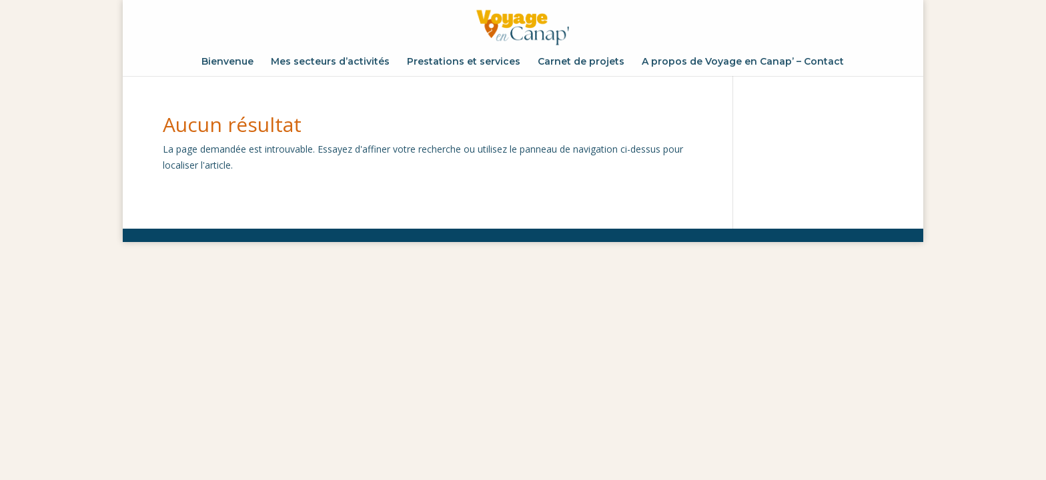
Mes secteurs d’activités (330, 62)
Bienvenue (227, 62)
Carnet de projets (581, 62)
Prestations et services (463, 62)
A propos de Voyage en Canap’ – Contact (743, 62)
